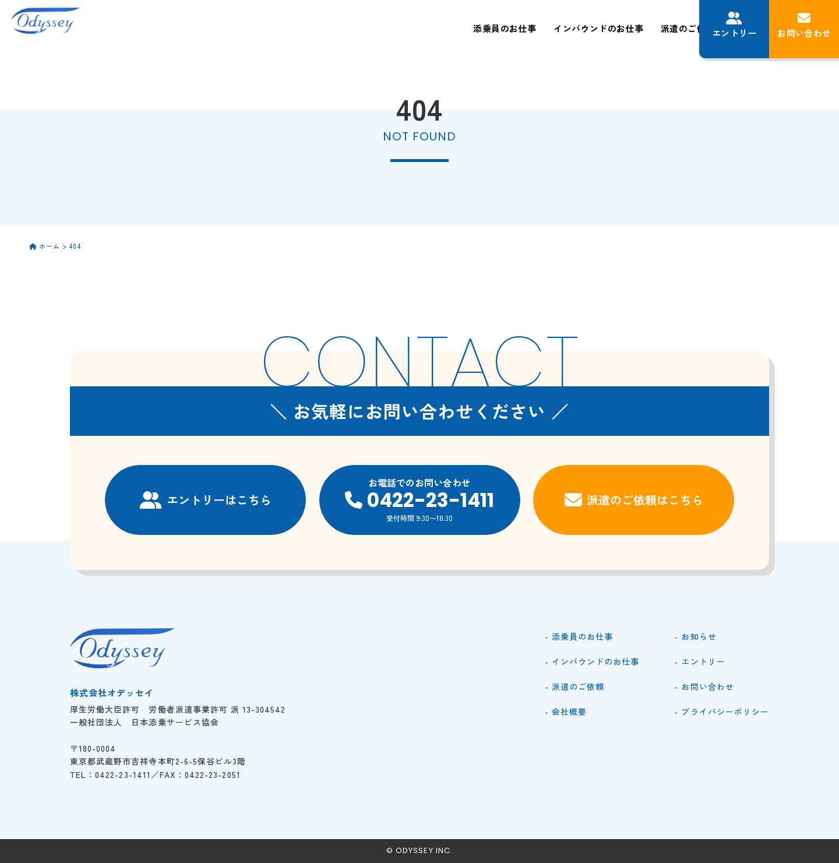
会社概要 (608, 28)
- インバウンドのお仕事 (592, 661)
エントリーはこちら (206, 500)
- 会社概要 (566, 711)
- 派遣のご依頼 (574, 686)
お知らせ (663, 28)
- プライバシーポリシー (721, 711)
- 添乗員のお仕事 (579, 636)
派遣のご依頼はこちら (634, 500)
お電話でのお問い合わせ (419, 499)
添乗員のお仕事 (354, 28)
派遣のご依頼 (544, 28)
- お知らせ (695, 636)
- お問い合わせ (704, 686)
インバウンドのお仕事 (452, 28)
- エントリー (699, 661)
